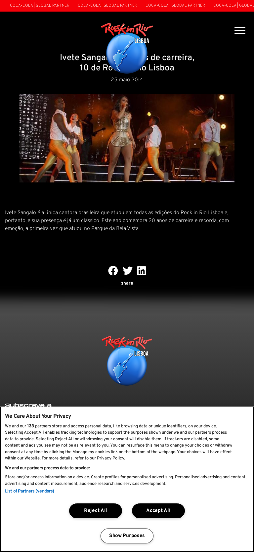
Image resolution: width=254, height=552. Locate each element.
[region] (127, 479)
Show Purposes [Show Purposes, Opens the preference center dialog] (127, 536)
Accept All (158, 511)
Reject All (95, 511)
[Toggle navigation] (240, 31)
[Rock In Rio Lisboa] (127, 49)
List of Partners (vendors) (29, 491)
